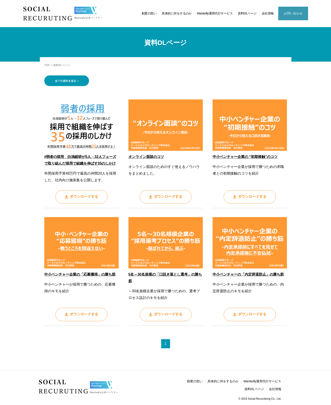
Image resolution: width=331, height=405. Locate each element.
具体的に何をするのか (176, 13)
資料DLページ (247, 13)
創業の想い (149, 13)
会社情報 (268, 13)
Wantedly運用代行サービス (215, 13)
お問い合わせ (293, 13)
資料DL (324, 347)
